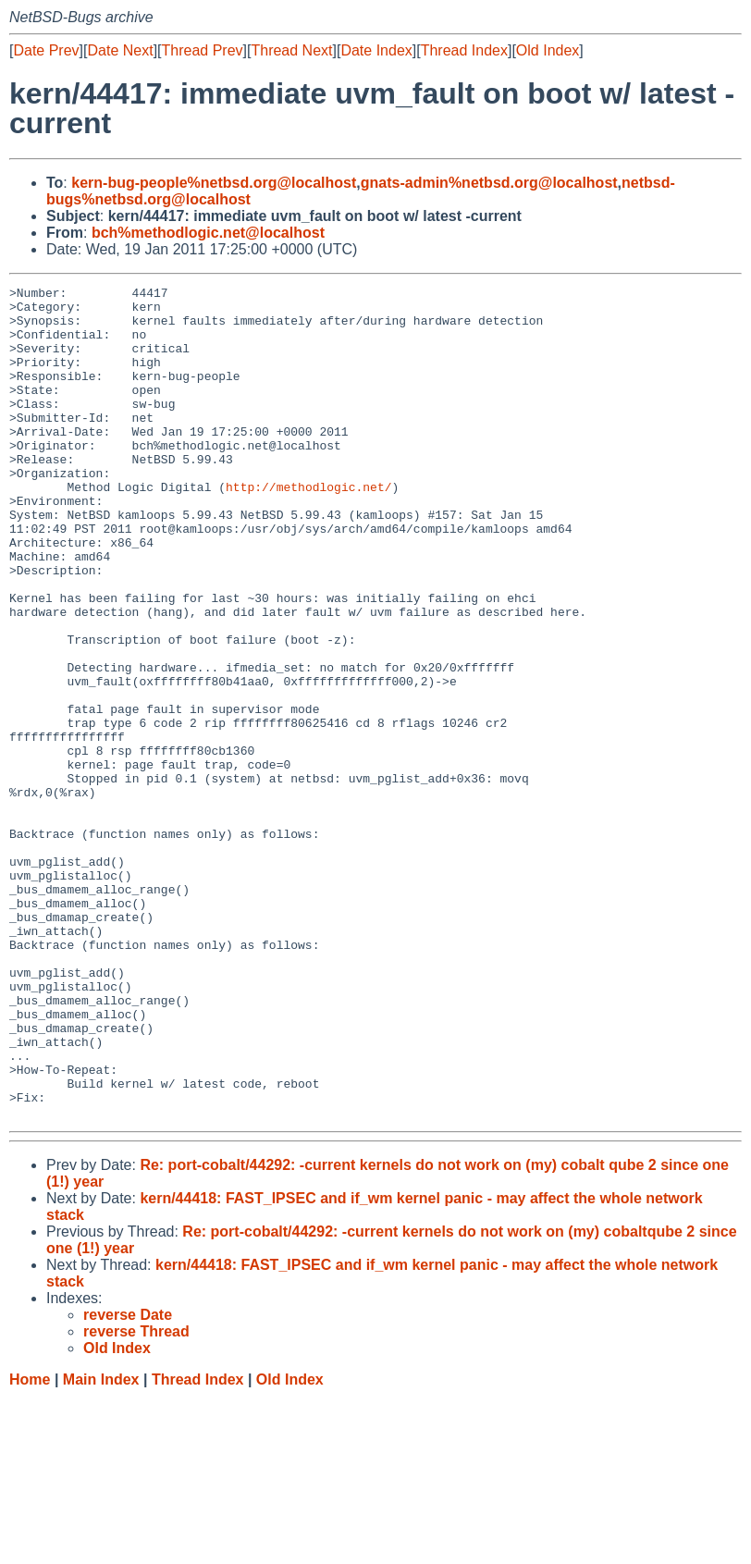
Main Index (101, 1546)
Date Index (376, 50)
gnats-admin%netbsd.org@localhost (489, 183)
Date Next (120, 50)
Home (29, 1546)
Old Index (547, 50)
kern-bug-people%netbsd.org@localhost (213, 183)
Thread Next (291, 50)
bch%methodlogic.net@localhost (208, 232)
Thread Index (464, 50)
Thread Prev (202, 50)
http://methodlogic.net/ (308, 528)
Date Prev (46, 50)
